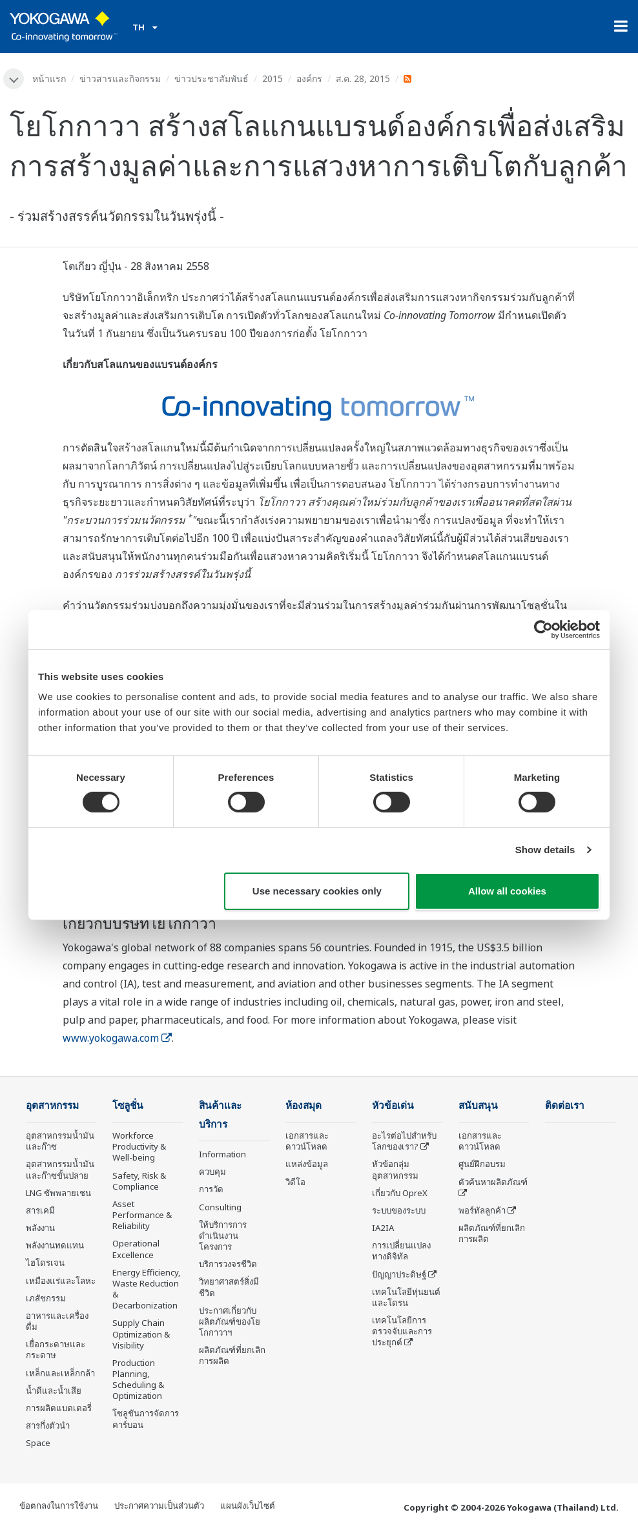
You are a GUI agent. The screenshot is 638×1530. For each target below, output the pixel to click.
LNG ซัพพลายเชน (58, 1193)
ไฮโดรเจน (45, 1262)
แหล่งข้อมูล (306, 1164)
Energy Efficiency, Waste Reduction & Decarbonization (146, 1288)
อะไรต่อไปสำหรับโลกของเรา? (404, 1141)
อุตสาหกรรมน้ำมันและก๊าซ (60, 1141)
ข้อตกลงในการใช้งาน (58, 1505)
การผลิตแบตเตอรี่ (59, 1408)
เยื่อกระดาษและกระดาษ (55, 1349)
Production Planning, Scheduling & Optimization (138, 1379)
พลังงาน (40, 1228)
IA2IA (383, 1228)
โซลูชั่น (127, 1105)
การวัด (211, 1189)
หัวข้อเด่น (393, 1105)
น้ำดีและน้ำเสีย (53, 1390)
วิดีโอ (295, 1182)
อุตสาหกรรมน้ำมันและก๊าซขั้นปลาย (60, 1169)
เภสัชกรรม (46, 1298)
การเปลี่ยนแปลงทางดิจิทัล (401, 1250)
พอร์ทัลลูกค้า (482, 1210)
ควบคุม (212, 1171)
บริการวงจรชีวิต (228, 1264)
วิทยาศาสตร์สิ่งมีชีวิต (229, 1287)
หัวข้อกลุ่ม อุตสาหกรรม (395, 1169)
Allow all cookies (507, 890)
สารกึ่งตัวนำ (48, 1425)
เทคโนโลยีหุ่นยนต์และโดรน (406, 1297)
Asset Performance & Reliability (142, 1215)
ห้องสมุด (303, 1105)
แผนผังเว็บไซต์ (247, 1505)
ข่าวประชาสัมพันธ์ (211, 78)
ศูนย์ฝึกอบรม (482, 1164)
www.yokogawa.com (117, 1038)
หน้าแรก (49, 78)
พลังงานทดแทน (55, 1245)
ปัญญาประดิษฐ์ (399, 1274)
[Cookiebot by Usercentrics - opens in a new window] (543, 629)
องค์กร (309, 78)
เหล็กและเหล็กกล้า (60, 1373)
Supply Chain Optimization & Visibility (141, 1333)
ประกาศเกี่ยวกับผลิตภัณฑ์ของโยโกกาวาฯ (229, 1321)
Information (222, 1154)
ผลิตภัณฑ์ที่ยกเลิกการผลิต (232, 1355)
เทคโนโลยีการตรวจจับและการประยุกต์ (402, 1331)
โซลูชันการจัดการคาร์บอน (145, 1418)
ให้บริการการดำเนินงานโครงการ (223, 1235)
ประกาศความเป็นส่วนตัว (159, 1505)
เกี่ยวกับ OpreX (399, 1193)
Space (38, 1443)
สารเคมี (40, 1210)
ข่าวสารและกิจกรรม (120, 78)
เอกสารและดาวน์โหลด (307, 1141)
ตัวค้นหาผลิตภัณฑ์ (493, 1182)
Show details (545, 849)
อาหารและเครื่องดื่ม (57, 1321)
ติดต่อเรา (564, 1105)
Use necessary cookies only (317, 890)
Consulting (220, 1207)
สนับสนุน (478, 1105)
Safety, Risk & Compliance (139, 1181)
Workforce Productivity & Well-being (139, 1146)
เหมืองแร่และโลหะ (61, 1281)
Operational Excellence (136, 1248)
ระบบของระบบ (399, 1210)
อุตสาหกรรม (52, 1105)
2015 (272, 78)
